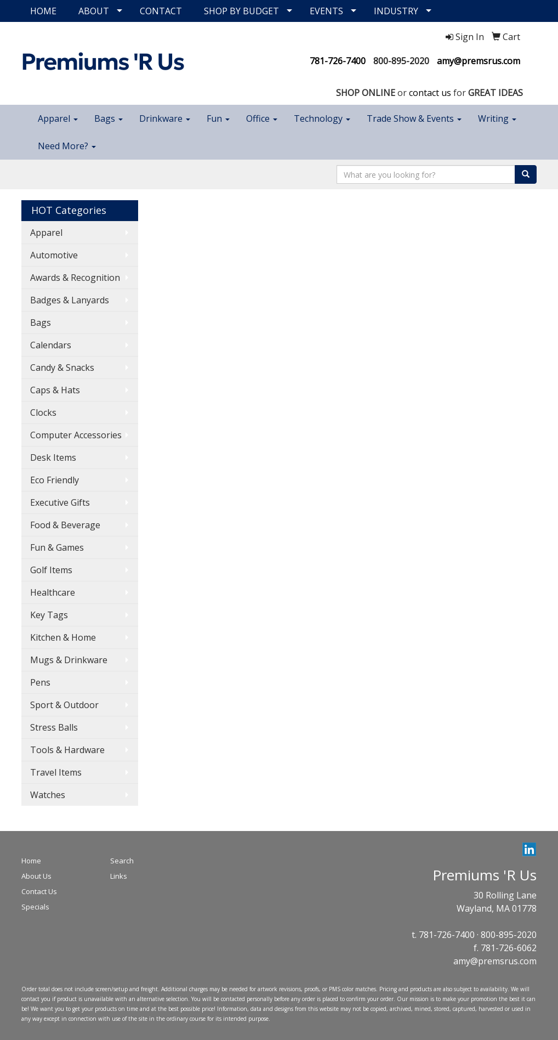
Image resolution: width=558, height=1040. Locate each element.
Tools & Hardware (67, 750)
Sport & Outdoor (64, 705)
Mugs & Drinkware (68, 660)
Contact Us (39, 891)
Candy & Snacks (62, 367)
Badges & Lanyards (69, 300)
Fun (218, 118)
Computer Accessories (76, 435)
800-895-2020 (401, 61)
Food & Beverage (65, 525)
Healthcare (52, 592)
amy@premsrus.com (478, 61)
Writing (497, 118)
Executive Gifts (60, 502)
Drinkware (164, 118)
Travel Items (56, 772)
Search (122, 861)
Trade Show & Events (414, 118)
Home (31, 861)
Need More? (67, 146)
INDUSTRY (396, 11)
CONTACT (161, 11)
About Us (36, 876)
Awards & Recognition (75, 278)
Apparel (58, 118)
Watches (47, 795)
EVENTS (326, 11)
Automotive (54, 255)
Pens (40, 682)
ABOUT (93, 11)
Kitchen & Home (63, 637)
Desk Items (53, 457)
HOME (43, 11)
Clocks (43, 412)
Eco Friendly (54, 480)
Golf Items (51, 570)
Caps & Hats (55, 390)
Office (261, 118)
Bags (108, 118)
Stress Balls (54, 727)
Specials (35, 907)
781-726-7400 (338, 61)
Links (118, 876)
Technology (322, 118)
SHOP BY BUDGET (241, 11)
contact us (430, 93)
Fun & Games (57, 547)
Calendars (50, 345)
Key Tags (49, 615)
